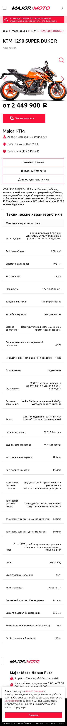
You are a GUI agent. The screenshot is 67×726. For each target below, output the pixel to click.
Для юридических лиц (33, 179)
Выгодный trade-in (33, 170)
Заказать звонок (22, 118)
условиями (12, 700)
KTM (33, 30)
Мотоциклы (19, 30)
